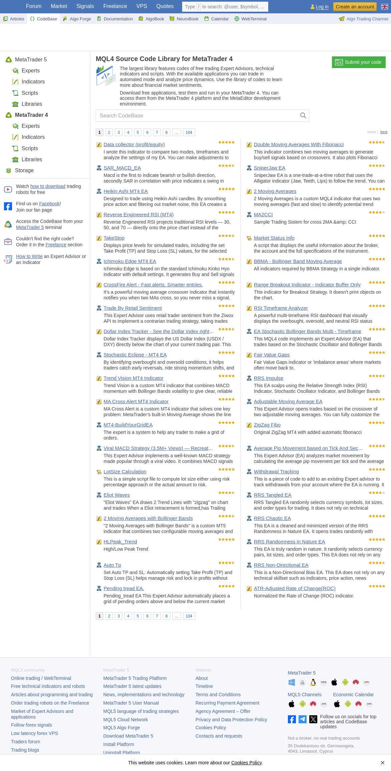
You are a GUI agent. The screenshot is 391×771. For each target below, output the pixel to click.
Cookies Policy (211, 727)
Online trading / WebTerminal (41, 678)
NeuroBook (184, 18)
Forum (33, 6)
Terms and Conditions (218, 694)
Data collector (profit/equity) (134, 144)
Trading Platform (135, 678)
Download (128, 736)
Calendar (216, 18)
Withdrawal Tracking (276, 471)
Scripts (25, 93)
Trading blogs (25, 750)
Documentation (114, 18)
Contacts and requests (219, 736)
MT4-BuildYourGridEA (128, 425)
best (383, 132)
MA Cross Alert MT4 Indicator (136, 401)
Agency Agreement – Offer (223, 711)
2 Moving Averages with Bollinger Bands (148, 518)
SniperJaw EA (269, 168)
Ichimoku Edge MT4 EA (130, 261)
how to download (47, 186)
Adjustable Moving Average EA (288, 401)
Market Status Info (274, 238)
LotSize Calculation (125, 471)
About (202, 678)
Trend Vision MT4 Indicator (133, 378)
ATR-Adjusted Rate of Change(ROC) (295, 588)
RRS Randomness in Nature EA (289, 541)
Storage (19, 170)
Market (59, 6)
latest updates (132, 686)
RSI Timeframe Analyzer (281, 308)
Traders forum (25, 741)
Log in (322, 6)
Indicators (28, 81)
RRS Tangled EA (272, 495)
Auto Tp (112, 565)
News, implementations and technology (144, 694)
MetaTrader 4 (26, 115)
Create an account (355, 6)
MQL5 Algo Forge (121, 727)
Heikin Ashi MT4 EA (126, 191)
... (176, 132)
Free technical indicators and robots (48, 686)
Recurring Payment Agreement (227, 703)
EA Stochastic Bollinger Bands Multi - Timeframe (307, 331)
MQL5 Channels (305, 694)
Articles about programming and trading (52, 694)
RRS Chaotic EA (272, 518)
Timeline (204, 686)
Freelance (115, 6)
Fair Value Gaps (272, 354)
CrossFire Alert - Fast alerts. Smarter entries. (153, 284)
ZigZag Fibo (267, 425)
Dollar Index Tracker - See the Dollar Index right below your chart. (176, 331)
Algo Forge (76, 18)
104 (189, 132)
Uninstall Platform (121, 752)
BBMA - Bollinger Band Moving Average (298, 261)
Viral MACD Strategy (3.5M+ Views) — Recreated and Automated (176, 448)
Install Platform (118, 744)
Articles (13, 18)
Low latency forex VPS (34, 733)
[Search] (303, 115)
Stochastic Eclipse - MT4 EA (135, 354)
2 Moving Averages (275, 191)
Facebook (49, 203)
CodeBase (43, 18)
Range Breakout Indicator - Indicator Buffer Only (307, 284)
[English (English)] (384, 4)
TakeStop (114, 238)
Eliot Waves (117, 495)
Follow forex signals (31, 725)
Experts (26, 70)
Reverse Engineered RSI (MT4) (139, 214)
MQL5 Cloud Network (125, 719)
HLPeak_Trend (120, 541)
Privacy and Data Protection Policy (231, 719)
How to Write (29, 256)
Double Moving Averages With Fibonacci (299, 144)
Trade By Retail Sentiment (133, 308)
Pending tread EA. (124, 588)
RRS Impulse (268, 378)
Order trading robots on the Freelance (50, 703)
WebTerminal (250, 18)
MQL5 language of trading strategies (141, 711)
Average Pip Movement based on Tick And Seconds (311, 448)
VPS (141, 6)
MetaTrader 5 (26, 59)
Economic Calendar (353, 694)
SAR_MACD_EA (122, 168)
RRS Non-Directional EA (281, 565)
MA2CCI (263, 214)
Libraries (27, 104)
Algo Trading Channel (363, 19)
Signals (85, 6)
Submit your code (358, 62)
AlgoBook (151, 18)
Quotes (165, 6)
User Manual (131, 703)
